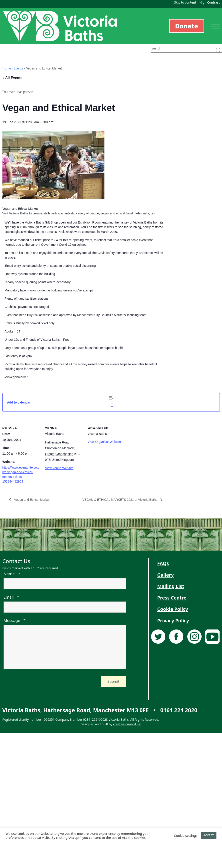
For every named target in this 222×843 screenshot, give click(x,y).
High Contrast (209, 2)
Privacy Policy (173, 620)
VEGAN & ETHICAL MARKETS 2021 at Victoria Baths (120, 499)
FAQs (163, 563)
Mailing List (170, 586)
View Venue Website (59, 468)
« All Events (12, 78)
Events (18, 68)
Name (12, 574)
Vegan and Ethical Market (31, 499)
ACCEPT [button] (208, 835)
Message (15, 620)
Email (11, 597)
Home (6, 68)
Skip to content (185, 2)
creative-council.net (127, 724)
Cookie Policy (172, 609)
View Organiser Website (104, 441)
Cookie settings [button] (185, 835)
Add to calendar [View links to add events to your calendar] (19, 402)
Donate (186, 26)
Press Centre (171, 598)
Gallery (165, 575)
